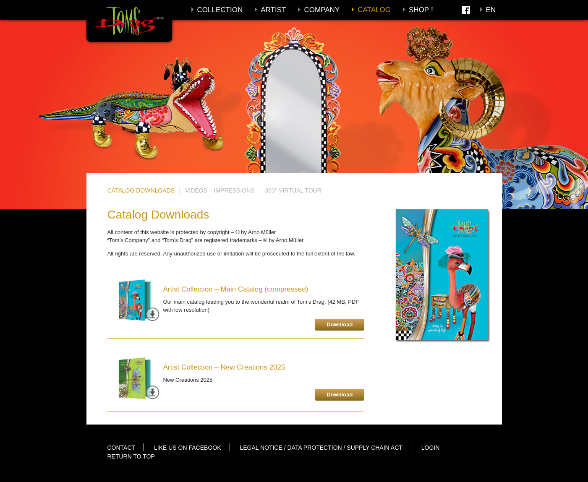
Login (430, 447)
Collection (220, 10)
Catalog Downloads (141, 190)
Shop (419, 10)
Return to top (131, 456)
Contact (121, 447)
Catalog (374, 10)
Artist (273, 10)
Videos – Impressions (220, 190)
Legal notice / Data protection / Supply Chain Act (321, 447)
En (491, 10)
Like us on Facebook (187, 447)
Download (340, 324)
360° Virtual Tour (293, 190)
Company (322, 10)
